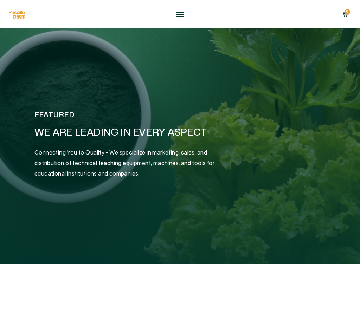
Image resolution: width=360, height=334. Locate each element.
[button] (180, 14)
